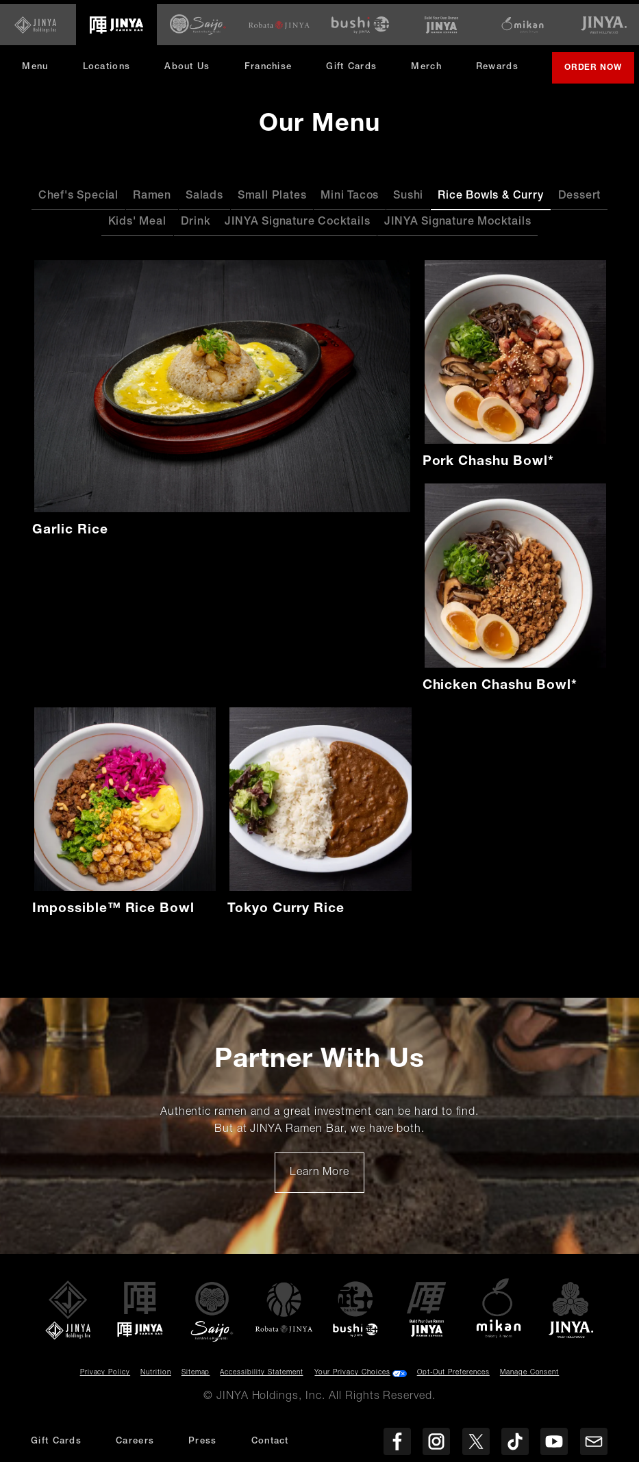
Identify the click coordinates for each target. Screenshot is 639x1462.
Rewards (502, 52)
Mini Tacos (350, 201)
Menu (40, 52)
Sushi (408, 201)
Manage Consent (529, 1377)
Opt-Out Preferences (453, 1377)
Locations (112, 52)
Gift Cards (356, 52)
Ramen (152, 201)
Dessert (579, 201)
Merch (437, 57)
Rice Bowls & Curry (490, 201)
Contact (270, 1441)
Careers (135, 1441)
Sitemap (195, 1377)
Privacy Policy (105, 1377)
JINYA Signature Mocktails (457, 227)
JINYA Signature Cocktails (297, 227)
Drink (196, 227)
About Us (192, 52)
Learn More (327, 1183)
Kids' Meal (137, 227)
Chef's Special (78, 201)
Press (202, 1441)
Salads (204, 201)
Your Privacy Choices (352, 1377)
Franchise (273, 52)
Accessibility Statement (261, 1377)
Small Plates (272, 201)
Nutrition (155, 1377)
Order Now (329, 78)
